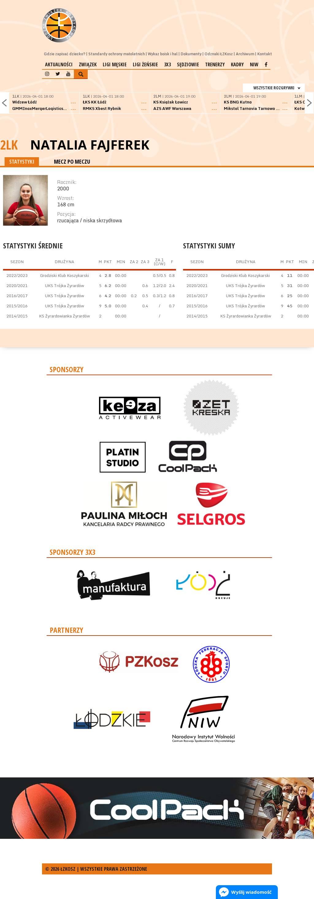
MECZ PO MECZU (72, 161)
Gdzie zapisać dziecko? (64, 54)
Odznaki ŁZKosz (219, 54)
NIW (254, 64)
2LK (9, 144)
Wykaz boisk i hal (163, 54)
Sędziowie (188, 64)
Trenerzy (215, 64)
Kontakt (264, 54)
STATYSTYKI (21, 161)
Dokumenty (191, 54)
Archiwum (245, 54)
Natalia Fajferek (89, 145)
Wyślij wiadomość (251, 892)
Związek (88, 64)
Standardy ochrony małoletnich (116, 54)
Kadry (237, 64)
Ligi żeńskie (145, 64)
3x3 (167, 64)
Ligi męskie (115, 64)
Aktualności (59, 64)
